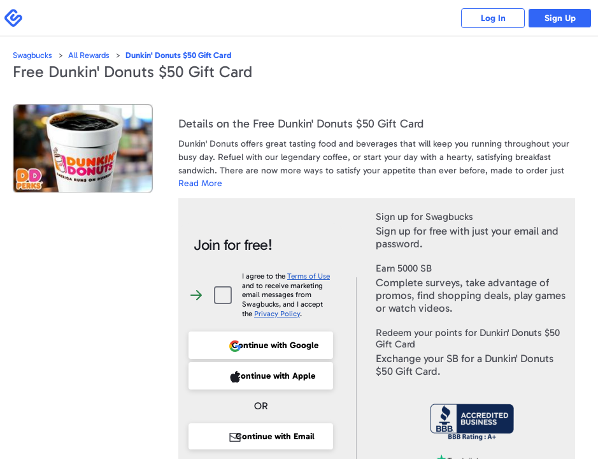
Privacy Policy (277, 313)
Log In (493, 18)
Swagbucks (32, 55)
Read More (200, 183)
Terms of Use (308, 276)
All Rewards (89, 55)
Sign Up (560, 18)
